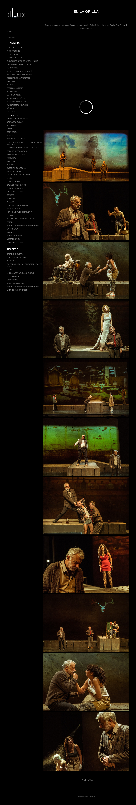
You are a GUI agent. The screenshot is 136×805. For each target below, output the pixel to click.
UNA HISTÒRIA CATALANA (17, 205)
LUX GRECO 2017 (14, 95)
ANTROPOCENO (13, 51)
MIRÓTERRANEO (13, 239)
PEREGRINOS (12, 68)
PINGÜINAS (11, 158)
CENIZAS (10, 195)
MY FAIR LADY (12, 229)
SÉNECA (10, 108)
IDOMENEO (11, 165)
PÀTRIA (10, 222)
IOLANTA (10, 202)
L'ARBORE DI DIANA (15, 242)
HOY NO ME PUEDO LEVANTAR (19, 212)
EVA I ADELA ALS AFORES (17, 102)
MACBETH (11, 232)
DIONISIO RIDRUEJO (15, 188)
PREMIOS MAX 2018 (15, 88)
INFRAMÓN (11, 125)
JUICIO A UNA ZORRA (15, 283)
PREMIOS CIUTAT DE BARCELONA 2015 (23, 148)
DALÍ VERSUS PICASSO (16, 185)
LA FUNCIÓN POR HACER (17, 290)
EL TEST (10, 270)
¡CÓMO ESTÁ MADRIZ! (16, 139)
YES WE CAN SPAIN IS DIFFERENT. (21, 219)
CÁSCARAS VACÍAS (15, 122)
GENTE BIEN (12, 132)
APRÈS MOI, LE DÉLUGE (17, 98)
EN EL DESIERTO (14, 171)
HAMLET (10, 135)
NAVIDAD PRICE (13, 209)
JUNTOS (10, 85)
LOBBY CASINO (13, 54)
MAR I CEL (11, 161)
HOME (9, 31)
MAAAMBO (11, 112)
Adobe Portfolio (90, 797)
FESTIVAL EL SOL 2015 (16, 154)
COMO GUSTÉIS (13, 182)
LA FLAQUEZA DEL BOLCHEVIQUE (20, 273)
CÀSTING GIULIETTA (15, 254)
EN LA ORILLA (12, 115)
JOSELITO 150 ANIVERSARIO (18, 78)
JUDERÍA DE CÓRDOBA (16, 168)
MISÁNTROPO (12, 280)
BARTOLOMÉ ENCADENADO (18, 175)
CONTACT (11, 37)
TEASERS (12, 249)
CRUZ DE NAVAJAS (14, 48)
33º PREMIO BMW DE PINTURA (19, 75)
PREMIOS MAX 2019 (15, 58)
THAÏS (9, 178)
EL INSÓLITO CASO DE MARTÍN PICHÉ (22, 61)
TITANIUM (11, 198)
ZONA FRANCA (13, 276)
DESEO (10, 215)
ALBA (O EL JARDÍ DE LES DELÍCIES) (21, 71)
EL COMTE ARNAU (14, 236)
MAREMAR (11, 81)
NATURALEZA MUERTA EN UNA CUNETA (23, 225)
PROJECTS (13, 42)
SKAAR (9, 129)
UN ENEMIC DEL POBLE (16, 192)
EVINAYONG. (12, 91)
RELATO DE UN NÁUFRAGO (18, 119)
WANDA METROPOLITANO (17, 105)
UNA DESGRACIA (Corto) (16, 257)
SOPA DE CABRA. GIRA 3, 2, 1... (19, 151)
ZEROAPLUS (12, 261)
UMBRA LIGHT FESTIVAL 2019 (19, 64)
